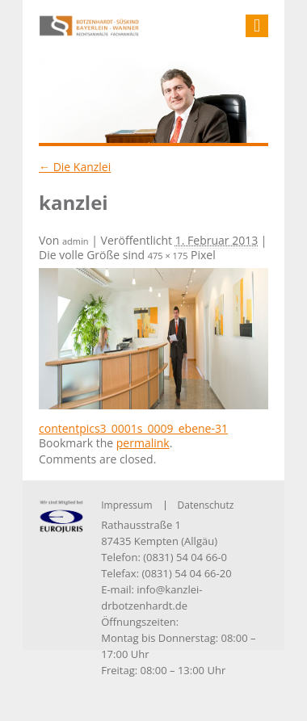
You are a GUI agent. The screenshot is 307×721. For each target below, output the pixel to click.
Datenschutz (206, 505)
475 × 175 (168, 255)
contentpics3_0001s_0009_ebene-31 (133, 428)
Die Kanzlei (75, 166)
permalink (143, 443)
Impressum (126, 505)
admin (75, 241)
